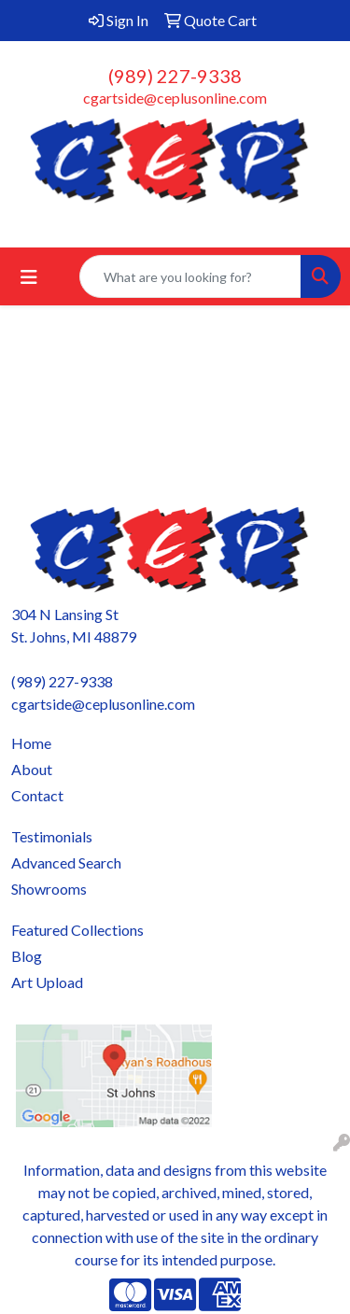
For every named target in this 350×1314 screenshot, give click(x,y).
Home (31, 743)
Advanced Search (66, 862)
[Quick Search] (190, 276)
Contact (37, 795)
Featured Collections (77, 930)
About (31, 769)
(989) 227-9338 (175, 75)
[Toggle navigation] (29, 276)
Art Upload (47, 982)
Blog (26, 956)
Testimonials (51, 836)
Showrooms (49, 888)
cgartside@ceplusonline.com (175, 97)
